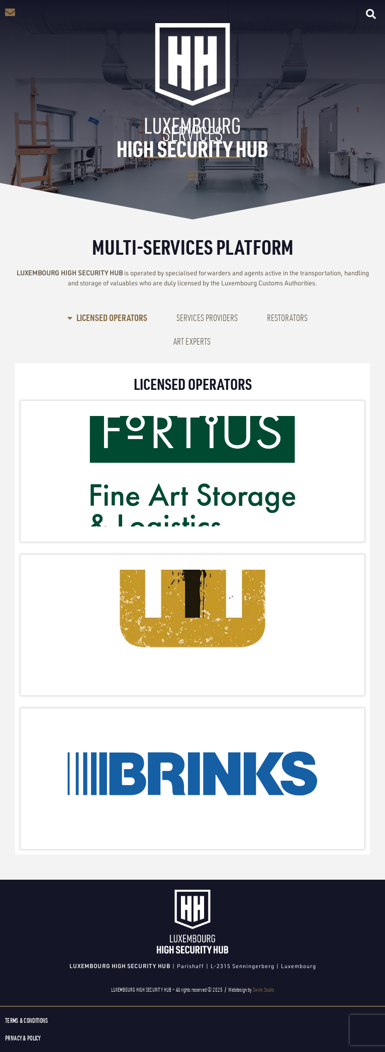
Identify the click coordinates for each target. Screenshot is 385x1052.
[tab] (107, 318)
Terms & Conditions (26, 1020)
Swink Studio (263, 989)
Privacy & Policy (23, 1038)
